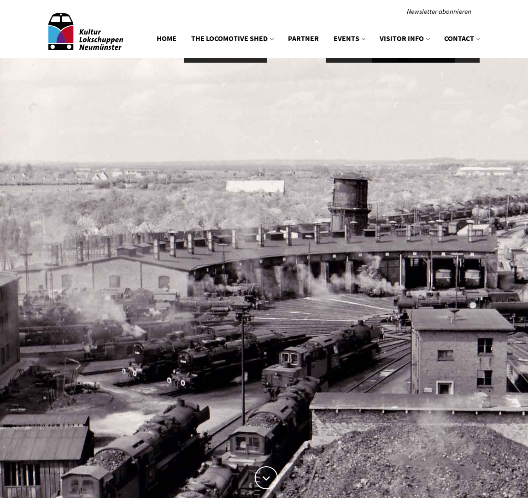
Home (166, 38)
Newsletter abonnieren (439, 11)
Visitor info (404, 38)
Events (349, 38)
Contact (462, 38)
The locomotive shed (232, 38)
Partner (303, 38)
